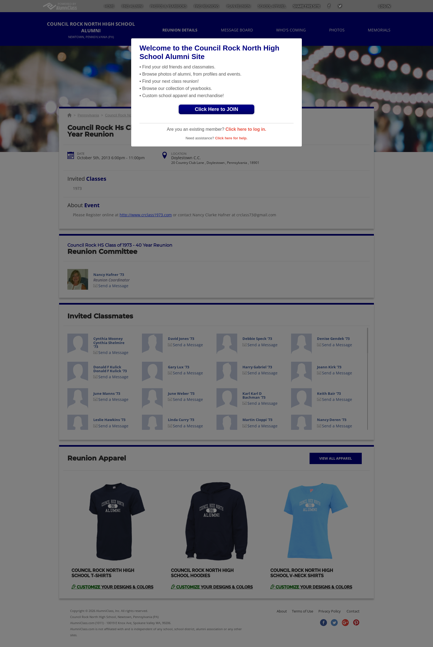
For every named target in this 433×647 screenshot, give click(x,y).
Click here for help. (231, 138)
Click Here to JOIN (216, 109)
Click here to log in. (245, 129)
